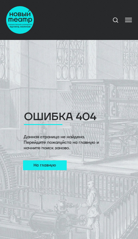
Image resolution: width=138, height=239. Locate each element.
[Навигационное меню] (128, 20)
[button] (115, 20)
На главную (45, 165)
